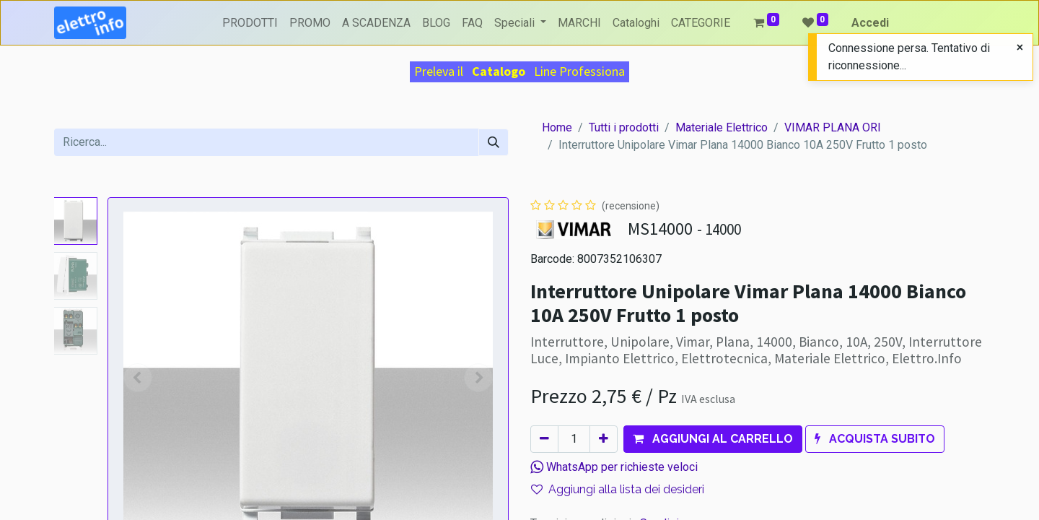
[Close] (1020, 47)
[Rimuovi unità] (544, 439)
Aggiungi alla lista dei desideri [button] (617, 489)
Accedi (870, 23)
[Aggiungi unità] (603, 439)
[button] (712, 439)
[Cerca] (493, 142)
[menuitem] (250, 23)
